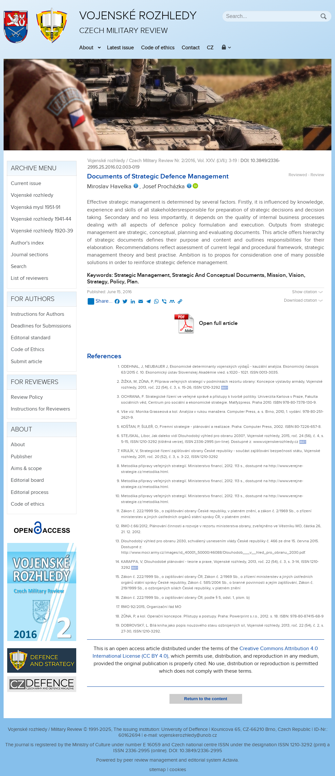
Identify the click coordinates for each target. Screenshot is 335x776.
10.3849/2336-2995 (201, 750)
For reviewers (35, 382)
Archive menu (34, 168)
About (86, 48)
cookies (177, 769)
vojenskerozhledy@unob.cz (188, 735)
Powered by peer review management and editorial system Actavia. (167, 760)
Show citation (308, 292)
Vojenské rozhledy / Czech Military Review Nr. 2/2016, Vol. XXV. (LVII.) (156, 160)
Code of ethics (157, 48)
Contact (191, 48)
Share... (100, 301)
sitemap (157, 769)
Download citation (304, 300)
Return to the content (205, 698)
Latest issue (120, 48)
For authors (33, 299)
